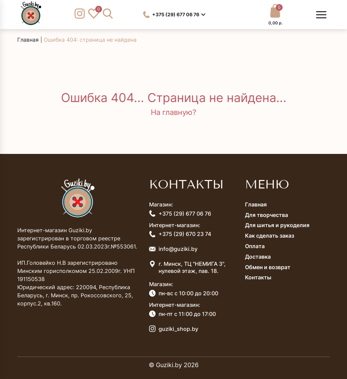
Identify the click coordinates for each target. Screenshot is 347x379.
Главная (28, 39)
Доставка (258, 256)
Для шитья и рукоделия (277, 225)
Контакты (258, 277)
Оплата (255, 246)
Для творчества (266, 215)
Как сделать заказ (269, 235)
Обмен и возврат (267, 267)
